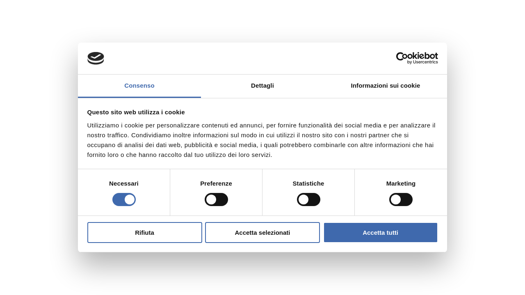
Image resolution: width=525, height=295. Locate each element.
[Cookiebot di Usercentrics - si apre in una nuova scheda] (402, 58)
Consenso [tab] (139, 85)
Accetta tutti (380, 232)
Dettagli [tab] (262, 85)
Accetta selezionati (262, 232)
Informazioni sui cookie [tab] (385, 85)
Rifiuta (144, 232)
